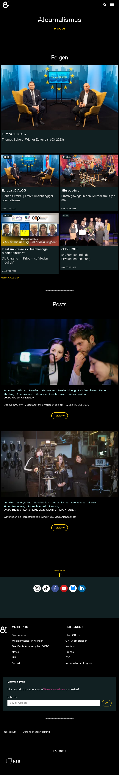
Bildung (9, 394)
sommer (10, 390)
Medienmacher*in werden (28, 641)
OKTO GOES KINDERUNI (19, 397)
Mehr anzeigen (10, 277)
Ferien (103, 390)
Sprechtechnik (38, 506)
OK (106, 703)
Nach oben (59, 573)
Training (55, 506)
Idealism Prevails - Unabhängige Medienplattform (25, 251)
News (15, 652)
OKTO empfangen (76, 641)
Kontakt (70, 646)
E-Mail (12, 697)
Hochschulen (58, 394)
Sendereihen (20, 635)
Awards (16, 663)
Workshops (78, 502)
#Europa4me (70, 190)
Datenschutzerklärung (36, 732)
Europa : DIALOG (14, 190)
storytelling (24, 502)
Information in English (78, 663)
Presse (69, 652)
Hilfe (14, 657)
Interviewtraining (15, 506)
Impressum (9, 732)
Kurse (92, 502)
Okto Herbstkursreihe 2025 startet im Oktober (40, 509)
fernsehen (49, 390)
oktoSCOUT (69, 249)
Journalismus (25, 394)
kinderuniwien (88, 390)
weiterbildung (67, 390)
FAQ (68, 657)
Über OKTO (72, 635)
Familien (42, 394)
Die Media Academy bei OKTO (30, 646)
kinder (23, 390)
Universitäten (78, 394)
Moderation (42, 502)
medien (35, 390)
